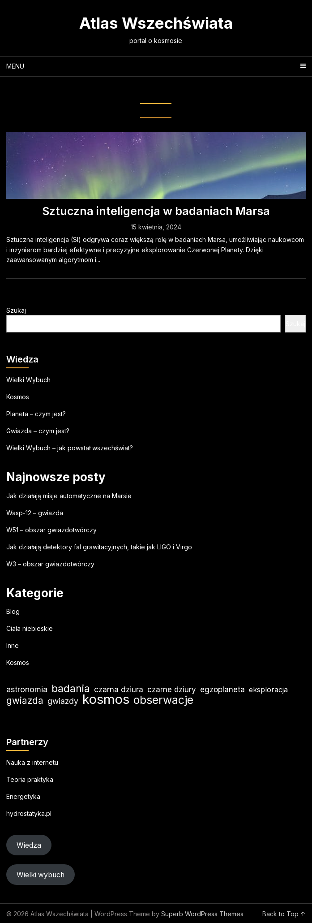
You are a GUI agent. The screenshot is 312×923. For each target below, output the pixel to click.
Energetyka (23, 796)
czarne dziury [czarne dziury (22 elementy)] (171, 689)
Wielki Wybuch (28, 380)
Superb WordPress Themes (202, 914)
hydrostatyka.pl (28, 813)
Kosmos (17, 397)
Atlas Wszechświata (156, 22)
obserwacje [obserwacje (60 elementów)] (163, 700)
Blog (13, 611)
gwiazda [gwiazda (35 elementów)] (24, 700)
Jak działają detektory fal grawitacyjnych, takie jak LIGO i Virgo (99, 547)
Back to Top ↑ (284, 914)
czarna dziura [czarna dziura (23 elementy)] (118, 689)
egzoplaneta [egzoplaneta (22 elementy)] (222, 689)
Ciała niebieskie (29, 628)
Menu (15, 66)
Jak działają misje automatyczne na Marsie (69, 496)
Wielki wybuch (40, 875)
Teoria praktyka (29, 779)
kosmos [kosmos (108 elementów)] (105, 699)
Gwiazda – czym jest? (37, 431)
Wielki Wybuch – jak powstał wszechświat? (69, 448)
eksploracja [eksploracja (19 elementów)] (268, 689)
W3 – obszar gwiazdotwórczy (50, 564)
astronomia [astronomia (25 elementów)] (26, 689)
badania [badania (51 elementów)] (70, 688)
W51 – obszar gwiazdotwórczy (51, 530)
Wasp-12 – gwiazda (34, 513)
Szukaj (16, 310)
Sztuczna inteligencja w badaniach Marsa (156, 211)
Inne (12, 645)
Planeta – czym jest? (36, 414)
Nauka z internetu (32, 762)
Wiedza (29, 845)
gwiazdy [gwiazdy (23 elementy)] (62, 701)
